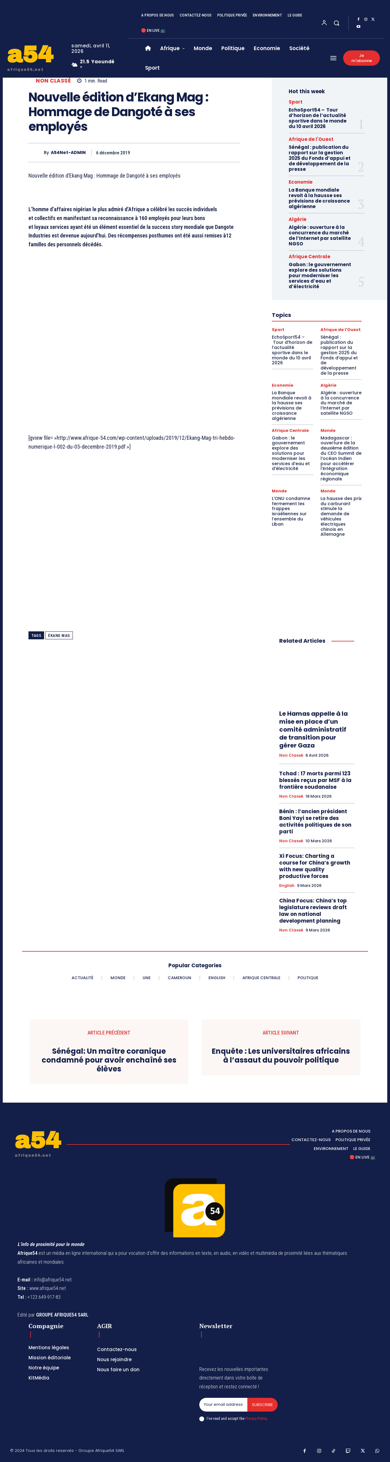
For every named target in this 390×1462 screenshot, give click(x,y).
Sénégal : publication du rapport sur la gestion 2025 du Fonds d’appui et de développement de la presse (320, 158)
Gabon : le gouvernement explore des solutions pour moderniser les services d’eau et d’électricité (320, 275)
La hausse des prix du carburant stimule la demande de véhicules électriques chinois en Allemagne (341, 516)
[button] (336, 23)
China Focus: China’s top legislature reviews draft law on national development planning (313, 910)
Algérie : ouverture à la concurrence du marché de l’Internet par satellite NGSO (320, 235)
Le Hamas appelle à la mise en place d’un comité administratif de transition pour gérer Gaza (313, 729)
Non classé (53, 80)
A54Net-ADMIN (68, 152)
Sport (295, 102)
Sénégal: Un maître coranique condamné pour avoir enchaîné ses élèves (109, 1060)
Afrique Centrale (309, 256)
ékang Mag (59, 635)
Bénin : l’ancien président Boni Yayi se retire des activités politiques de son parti (315, 821)
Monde (328, 430)
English (286, 885)
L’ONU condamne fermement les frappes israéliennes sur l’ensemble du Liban (291, 511)
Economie (301, 182)
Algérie (297, 219)
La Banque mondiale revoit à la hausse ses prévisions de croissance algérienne (319, 198)
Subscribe (262, 1405)
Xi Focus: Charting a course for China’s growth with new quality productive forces (314, 866)
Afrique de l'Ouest (311, 139)
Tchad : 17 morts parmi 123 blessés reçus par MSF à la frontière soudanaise (315, 780)
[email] (223, 1405)
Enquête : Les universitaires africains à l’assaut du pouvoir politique (281, 1056)
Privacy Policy (256, 1418)
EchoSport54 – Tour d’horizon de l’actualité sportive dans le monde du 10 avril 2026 (318, 118)
